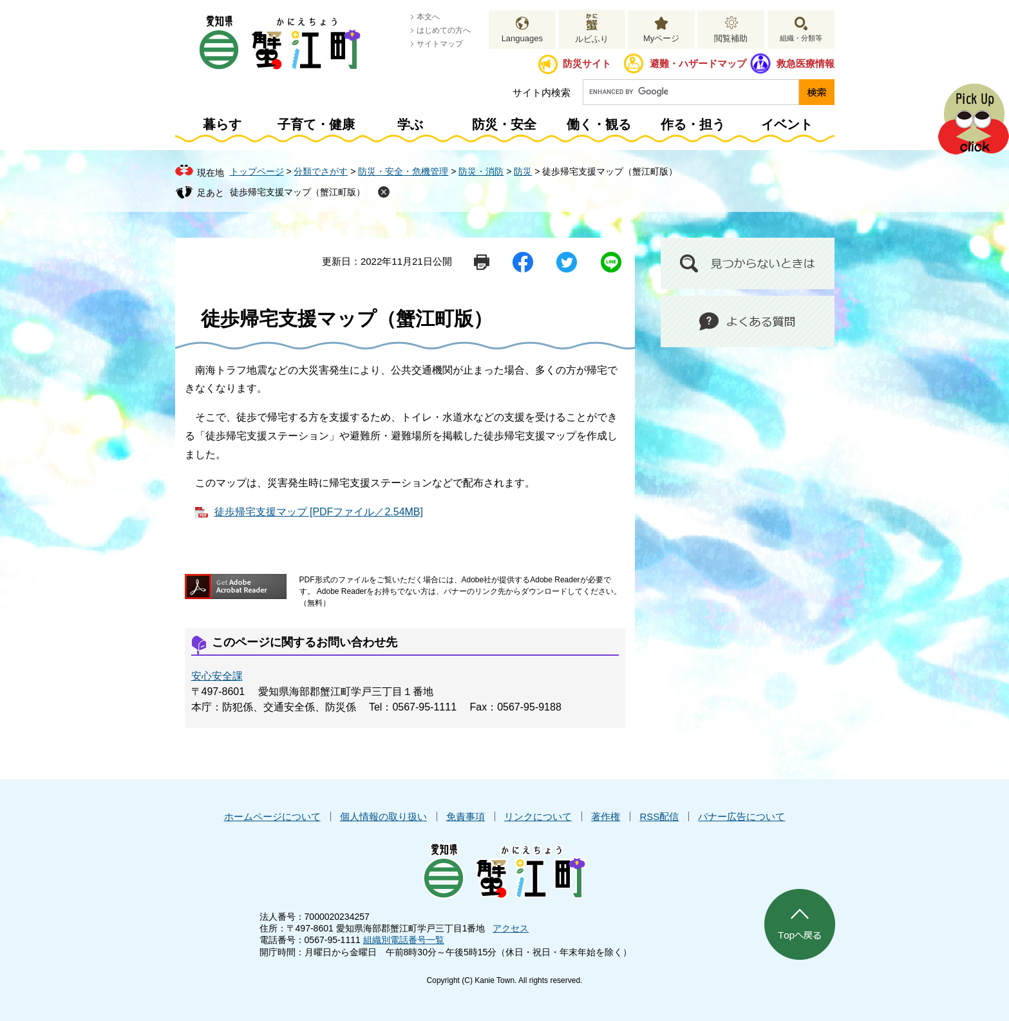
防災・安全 (504, 124)
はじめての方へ (444, 30)
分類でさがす (321, 171)
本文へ (428, 16)
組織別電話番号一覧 (403, 940)
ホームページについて (272, 816)
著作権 (605, 816)
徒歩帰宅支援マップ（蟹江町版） (297, 192)
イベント (787, 124)
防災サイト (587, 63)
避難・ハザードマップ (698, 63)
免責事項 (465, 816)
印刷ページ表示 (481, 262)
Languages (522, 38)
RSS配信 (659, 816)
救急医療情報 (806, 63)
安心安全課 (217, 676)
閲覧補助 (731, 38)
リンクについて (538, 816)
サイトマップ (440, 43)
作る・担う (693, 124)
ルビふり (591, 39)
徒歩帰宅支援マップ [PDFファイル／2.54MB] (318, 511)
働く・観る (599, 124)
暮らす (222, 124)
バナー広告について (741, 816)
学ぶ (410, 124)
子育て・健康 (316, 124)
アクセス (511, 928)
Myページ (661, 38)
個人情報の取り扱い (383, 816)
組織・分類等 (801, 38)
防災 (523, 171)
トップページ (257, 171)
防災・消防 (481, 171)
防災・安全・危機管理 (403, 171)
